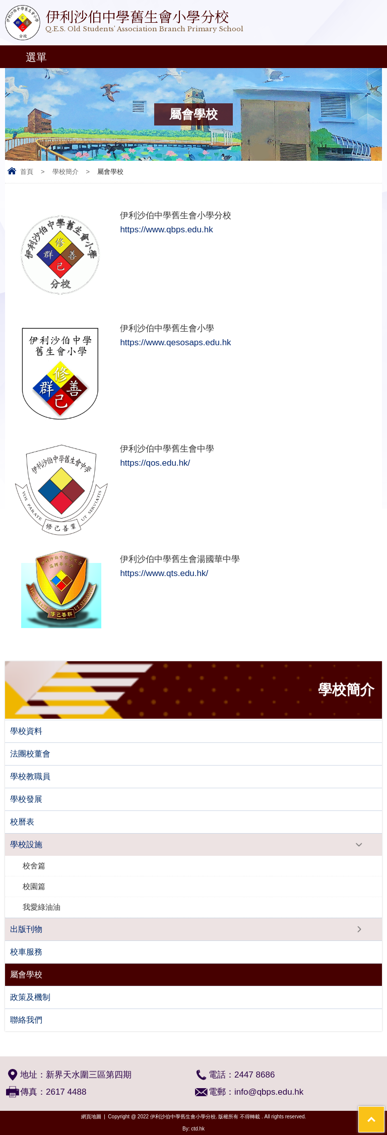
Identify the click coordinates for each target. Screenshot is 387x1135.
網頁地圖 (91, 1116)
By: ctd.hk (193, 1128)
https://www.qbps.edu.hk (166, 229)
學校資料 (26, 731)
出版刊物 (26, 929)
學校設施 (26, 844)
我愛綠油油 (41, 907)
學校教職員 (30, 776)
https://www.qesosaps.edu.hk (175, 342)
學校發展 (26, 799)
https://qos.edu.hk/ (155, 463)
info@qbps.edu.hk (268, 1092)
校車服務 (26, 952)
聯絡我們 (26, 1020)
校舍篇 (34, 865)
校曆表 (22, 821)
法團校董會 (30, 753)
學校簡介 (65, 171)
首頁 (26, 171)
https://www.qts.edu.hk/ (164, 573)
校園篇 (34, 886)
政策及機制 (30, 997)
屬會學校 (26, 974)
